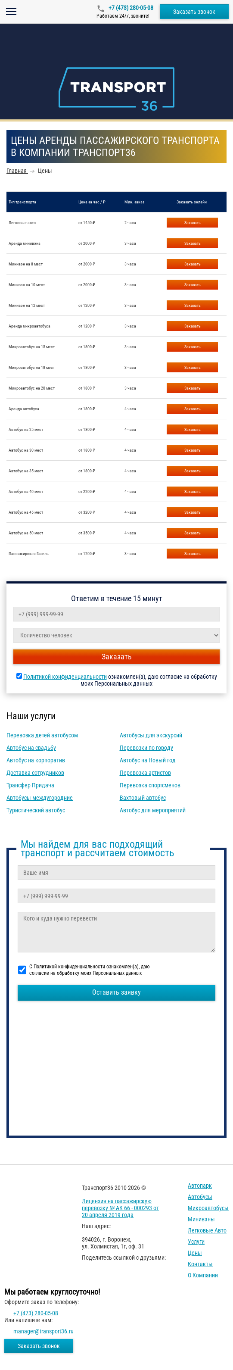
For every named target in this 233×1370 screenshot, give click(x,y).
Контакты (200, 1264)
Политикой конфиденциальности (65, 676)
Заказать (192, 222)
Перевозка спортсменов (150, 785)
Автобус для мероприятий (153, 810)
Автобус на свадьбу (31, 747)
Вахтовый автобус (143, 797)
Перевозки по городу (146, 747)
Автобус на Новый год (148, 760)
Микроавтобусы (208, 1208)
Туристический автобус (35, 810)
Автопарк (200, 1185)
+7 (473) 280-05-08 (130, 7)
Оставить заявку (116, 992)
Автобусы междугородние (39, 797)
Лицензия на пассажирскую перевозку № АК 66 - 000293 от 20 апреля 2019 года (120, 1208)
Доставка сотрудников (35, 772)
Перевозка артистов (145, 772)
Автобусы (200, 1196)
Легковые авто (207, 1230)
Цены (195, 1252)
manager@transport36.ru (43, 1331)
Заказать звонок (194, 11)
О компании (203, 1275)
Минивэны (201, 1219)
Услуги (196, 1241)
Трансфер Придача (30, 785)
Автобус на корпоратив (35, 760)
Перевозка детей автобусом (42, 735)
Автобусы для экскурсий (151, 735)
